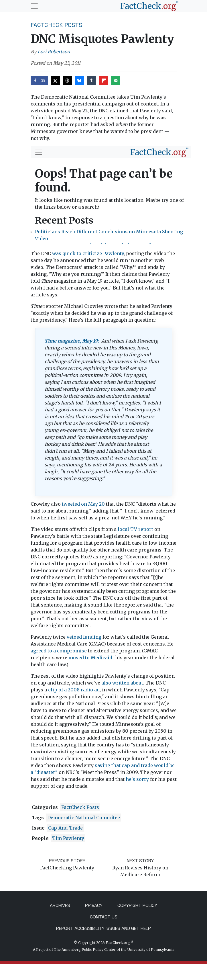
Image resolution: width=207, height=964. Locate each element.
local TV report (135, 529)
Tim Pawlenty (68, 838)
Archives (60, 905)
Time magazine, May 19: (72, 341)
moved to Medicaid (90, 657)
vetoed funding (84, 637)
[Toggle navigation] (34, 6)
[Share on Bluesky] (79, 80)
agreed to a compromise (59, 651)
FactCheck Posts (56, 25)
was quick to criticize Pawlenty (88, 253)
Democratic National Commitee (83, 817)
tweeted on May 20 (83, 504)
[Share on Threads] (67, 80)
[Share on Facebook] (39, 80)
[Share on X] (55, 80)
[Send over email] (115, 80)
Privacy (93, 905)
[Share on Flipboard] (103, 80)
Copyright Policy (137, 905)
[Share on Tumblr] (91, 80)
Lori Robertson (54, 51)
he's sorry (137, 779)
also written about (122, 683)
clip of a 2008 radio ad (74, 690)
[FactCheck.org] (149, 6)
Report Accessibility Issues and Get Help (103, 928)
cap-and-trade (65, 828)
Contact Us (103, 917)
